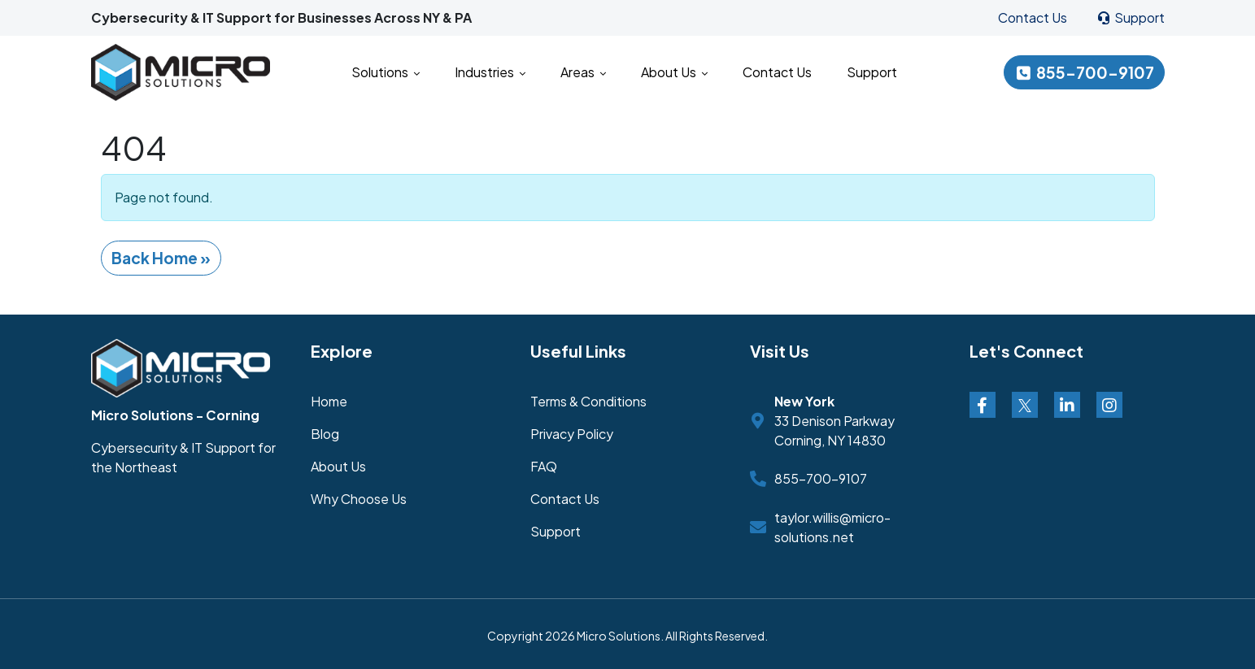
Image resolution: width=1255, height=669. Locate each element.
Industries (490, 71)
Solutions (385, 71)
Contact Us (1032, 17)
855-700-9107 (1084, 72)
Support (1130, 17)
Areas (583, 71)
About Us (674, 71)
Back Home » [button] (161, 257)
